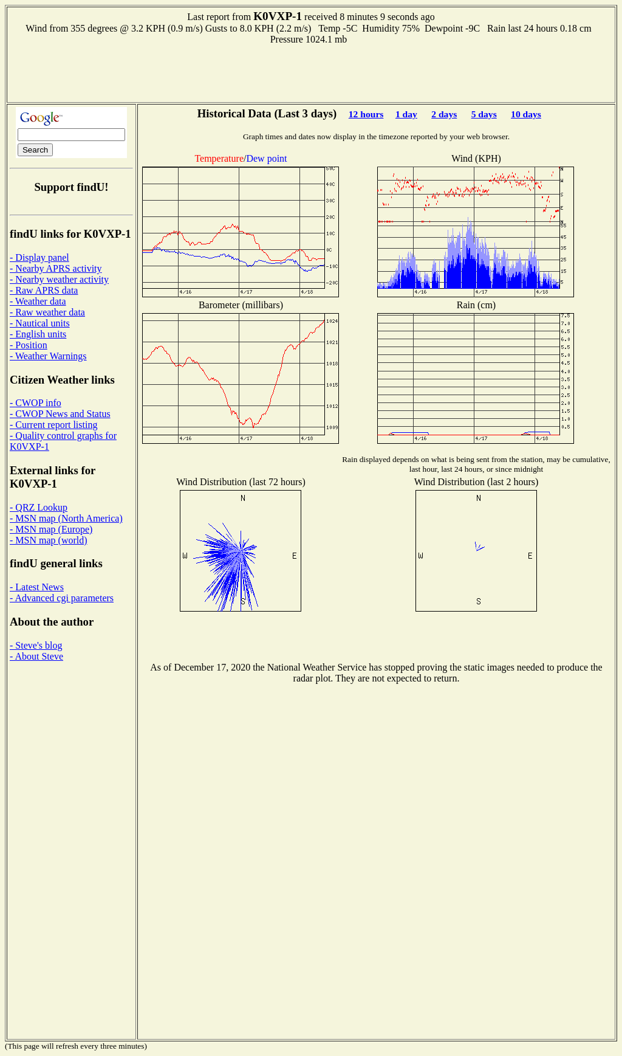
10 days (526, 114)
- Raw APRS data (44, 290)
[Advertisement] (311, 72)
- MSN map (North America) (66, 518)
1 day (406, 114)
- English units (38, 334)
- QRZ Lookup (38, 507)
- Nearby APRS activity (56, 268)
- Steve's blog (36, 645)
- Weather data (38, 301)
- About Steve (36, 656)
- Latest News (37, 587)
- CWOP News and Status (60, 414)
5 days (484, 114)
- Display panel (39, 257)
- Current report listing (53, 424)
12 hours (366, 114)
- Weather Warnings (48, 356)
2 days (444, 114)
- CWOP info (35, 403)
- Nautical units (40, 323)
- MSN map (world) (48, 540)
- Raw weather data (47, 312)
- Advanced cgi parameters (62, 598)
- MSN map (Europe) (51, 529)
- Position (28, 345)
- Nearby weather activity (59, 279)
